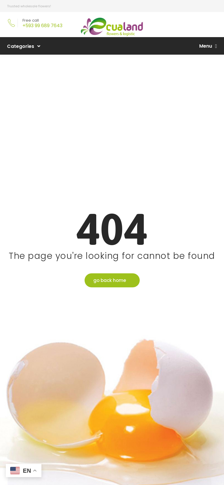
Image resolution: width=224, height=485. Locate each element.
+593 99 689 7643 (42, 25)
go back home (109, 280)
